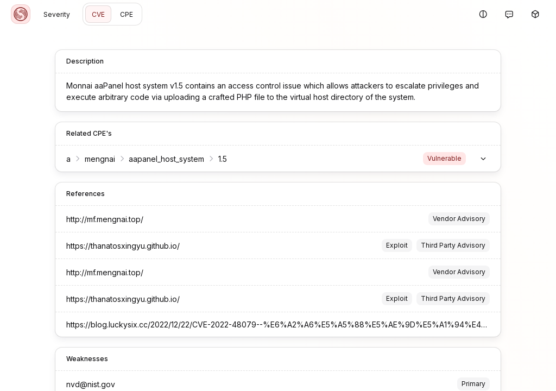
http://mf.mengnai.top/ (104, 219)
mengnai (100, 158)
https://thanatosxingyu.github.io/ (123, 245)
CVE (98, 14)
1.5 (222, 158)
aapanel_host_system (166, 158)
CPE (126, 14)
